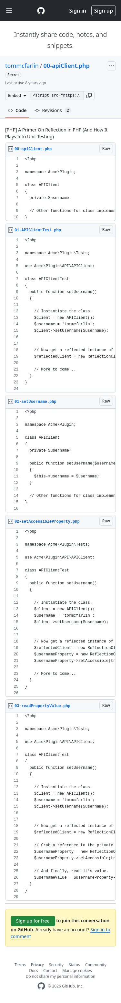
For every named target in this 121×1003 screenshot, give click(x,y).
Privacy (37, 964)
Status (74, 964)
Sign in (77, 10)
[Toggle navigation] (9, 11)
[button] (89, 95)
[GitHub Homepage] (41, 986)
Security (56, 964)
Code (17, 110)
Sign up (103, 10)
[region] (60, 188)
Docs (33, 970)
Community (95, 964)
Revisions (53, 110)
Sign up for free (33, 921)
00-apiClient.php (67, 65)
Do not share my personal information (61, 976)
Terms (20, 964)
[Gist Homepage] (41, 11)
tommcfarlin (22, 65)
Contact (50, 970)
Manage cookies (77, 970)
